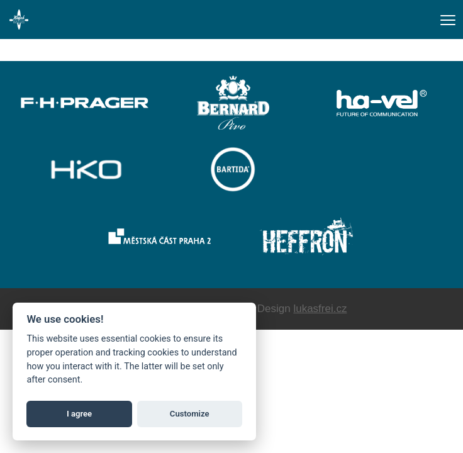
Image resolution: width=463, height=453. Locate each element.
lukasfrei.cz (320, 309)
